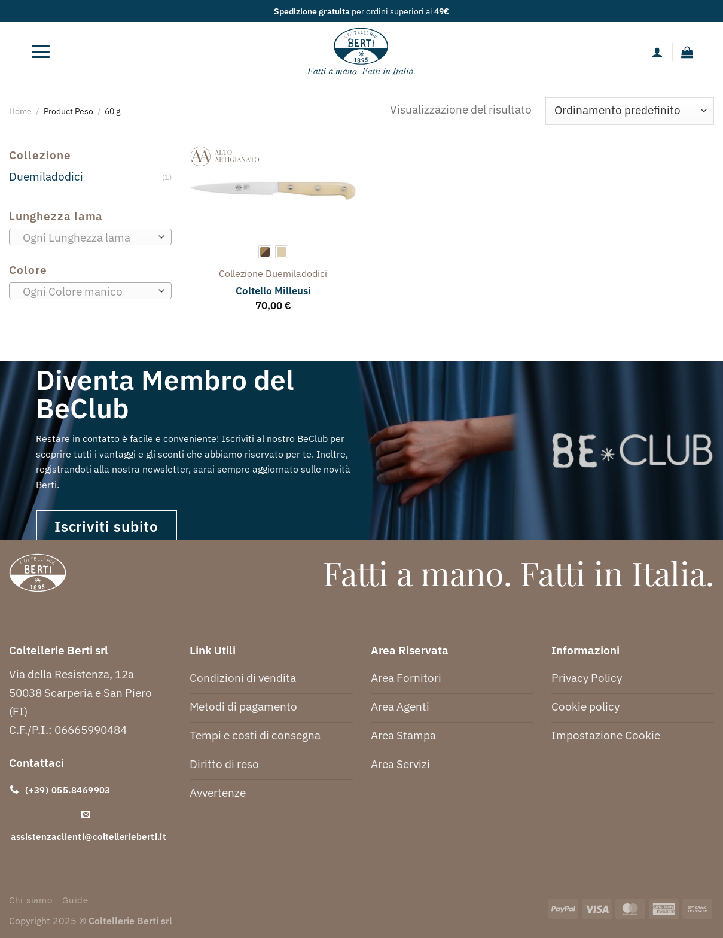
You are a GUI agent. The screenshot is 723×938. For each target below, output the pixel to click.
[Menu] (40, 52)
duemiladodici (296, 273)
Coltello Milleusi (273, 290)
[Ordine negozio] (629, 111)
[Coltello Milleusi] (273, 191)
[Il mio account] (657, 52)
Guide (75, 900)
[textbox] (86, 237)
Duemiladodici (46, 176)
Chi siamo (31, 900)
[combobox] (90, 237)
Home (20, 111)
